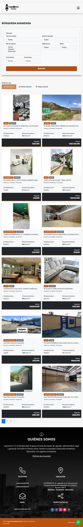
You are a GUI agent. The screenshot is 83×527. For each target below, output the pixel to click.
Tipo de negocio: (11, 44)
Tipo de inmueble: (11, 36)
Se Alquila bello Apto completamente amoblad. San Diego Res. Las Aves (21, 180)
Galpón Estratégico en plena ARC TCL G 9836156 (62, 397)
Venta (23, 47)
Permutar (23, 51)
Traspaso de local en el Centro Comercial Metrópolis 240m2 (21, 289)
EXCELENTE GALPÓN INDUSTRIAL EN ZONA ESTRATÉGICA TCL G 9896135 (62, 234)
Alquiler (23, 49)
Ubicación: (9, 33)
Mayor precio (42, 87)
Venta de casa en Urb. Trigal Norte (57, 180)
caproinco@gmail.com (22, 509)
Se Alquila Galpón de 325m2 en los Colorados (21, 126)
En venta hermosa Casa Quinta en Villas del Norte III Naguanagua (62, 343)
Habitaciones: (46, 44)
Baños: (62, 44)
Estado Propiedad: (47, 36)
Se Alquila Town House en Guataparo (58, 289)
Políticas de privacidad (42, 456)
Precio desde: (10, 57)
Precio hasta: (28, 57)
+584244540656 (22, 486)
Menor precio (25, 87)
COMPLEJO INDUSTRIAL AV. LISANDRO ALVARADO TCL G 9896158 (21, 234)
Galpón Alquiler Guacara (13, 343)
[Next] (15, 421)
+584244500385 (22, 483)
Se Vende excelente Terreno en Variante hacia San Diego (62, 126)
